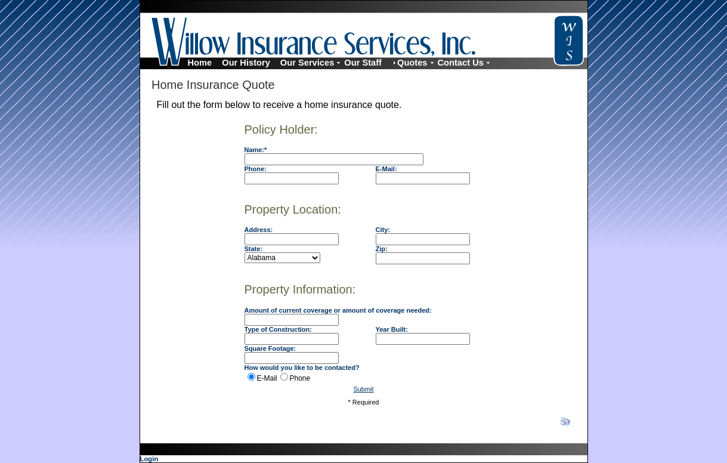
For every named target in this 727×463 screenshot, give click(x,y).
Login (149, 458)
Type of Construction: (278, 329)
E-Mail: (386, 168)
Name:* (256, 149)
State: (254, 248)
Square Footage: (270, 348)
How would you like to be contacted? (302, 367)
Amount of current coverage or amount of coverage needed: (338, 310)
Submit (363, 389)
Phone (300, 378)
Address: (259, 229)
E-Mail (267, 378)
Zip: (382, 248)
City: (383, 229)
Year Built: (392, 329)
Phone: (256, 168)
